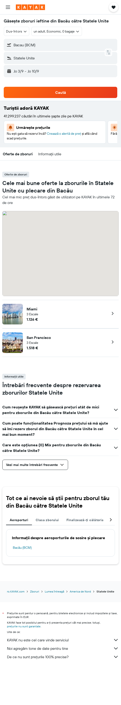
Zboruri (34, 591)
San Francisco (39, 337)
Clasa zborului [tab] (47, 520)
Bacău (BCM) (22, 547)
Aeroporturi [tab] (19, 520)
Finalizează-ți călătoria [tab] (85, 520)
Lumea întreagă (54, 591)
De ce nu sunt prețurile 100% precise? (63, 657)
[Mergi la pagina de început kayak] (30, 7)
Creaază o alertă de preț (64, 133)
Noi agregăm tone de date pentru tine (63, 648)
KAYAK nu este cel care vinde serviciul (63, 640)
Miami (32, 309)
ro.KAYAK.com (15, 591)
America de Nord (80, 591)
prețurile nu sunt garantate (24, 626)
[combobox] (16, 31)
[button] (8, 7)
